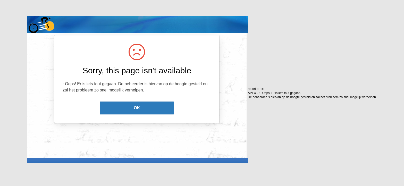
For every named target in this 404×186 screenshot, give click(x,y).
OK (137, 108)
